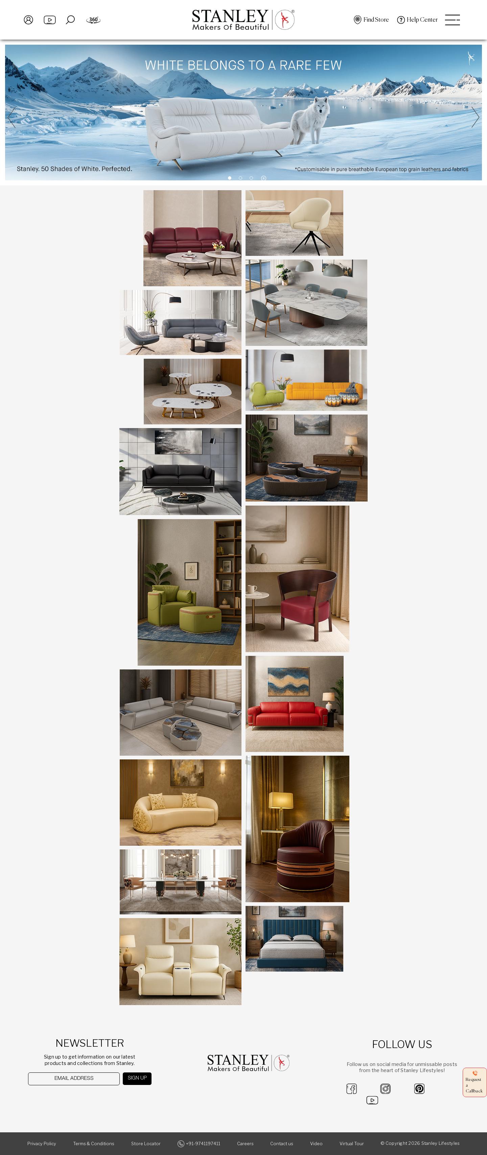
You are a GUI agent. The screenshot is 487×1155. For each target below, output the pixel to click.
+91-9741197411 (203, 1143)
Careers (245, 1143)
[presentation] (63, 1098)
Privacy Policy (41, 1143)
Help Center (422, 20)
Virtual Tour (352, 1143)
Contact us (281, 1143)
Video (316, 1143)
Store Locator (146, 1143)
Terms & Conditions (93, 1143)
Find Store (376, 20)
